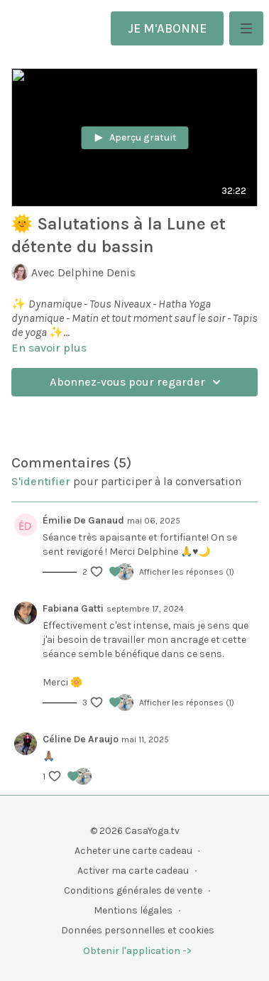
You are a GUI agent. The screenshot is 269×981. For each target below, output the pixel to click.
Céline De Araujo (81, 739)
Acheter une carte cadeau (133, 851)
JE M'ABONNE (167, 28)
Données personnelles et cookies (137, 930)
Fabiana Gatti (73, 608)
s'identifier (40, 481)
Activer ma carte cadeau (133, 871)
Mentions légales (133, 910)
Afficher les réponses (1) (186, 572)
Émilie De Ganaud (83, 520)
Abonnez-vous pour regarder (137, 382)
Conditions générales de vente (133, 890)
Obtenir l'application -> (137, 951)
